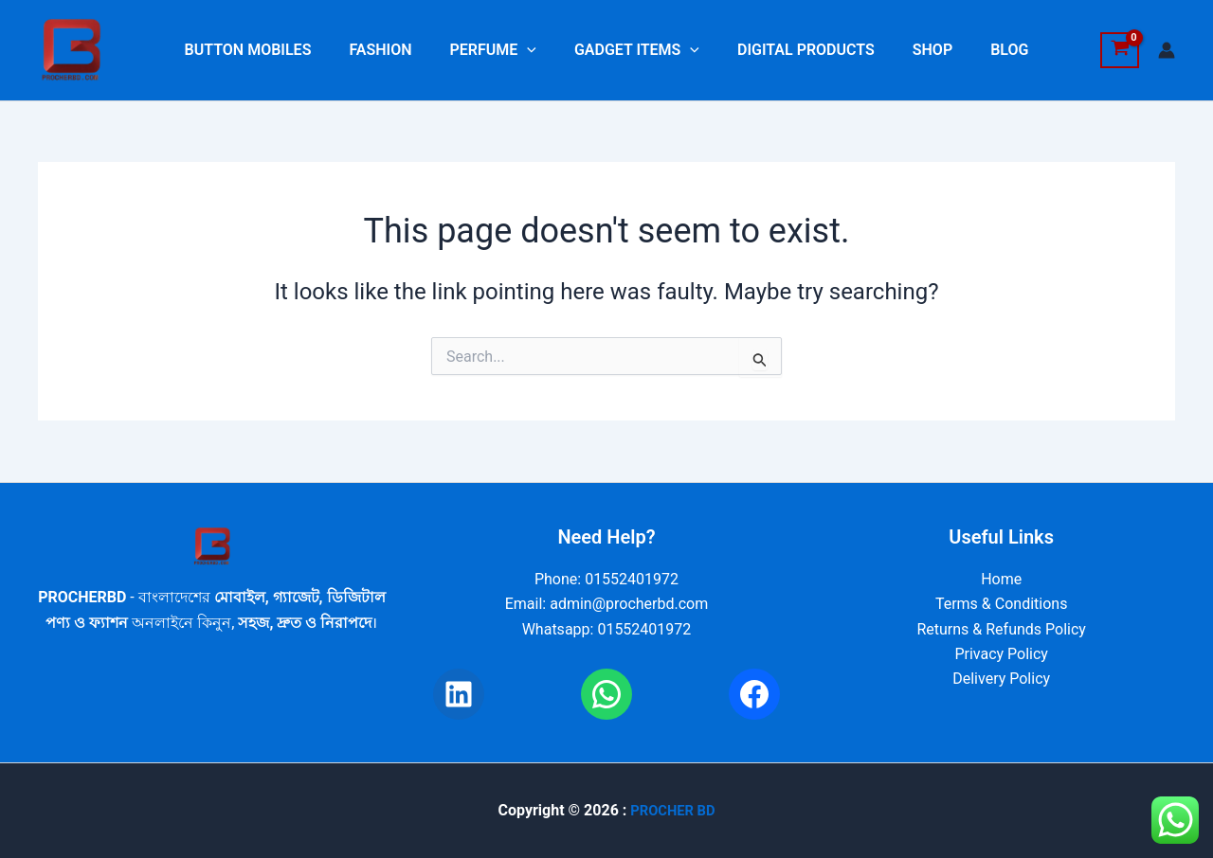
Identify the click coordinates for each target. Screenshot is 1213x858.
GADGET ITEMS (636, 50)
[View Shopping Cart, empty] (1119, 50)
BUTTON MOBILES (271, 50)
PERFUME (501, 50)
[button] (534, 50)
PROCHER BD (672, 810)
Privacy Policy (1001, 654)
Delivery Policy (1001, 679)
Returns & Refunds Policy (1000, 629)
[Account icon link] (1166, 50)
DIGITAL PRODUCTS (798, 50)
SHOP (917, 50)
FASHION (395, 50)
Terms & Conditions (1001, 604)
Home (1001, 579)
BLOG (986, 50)
